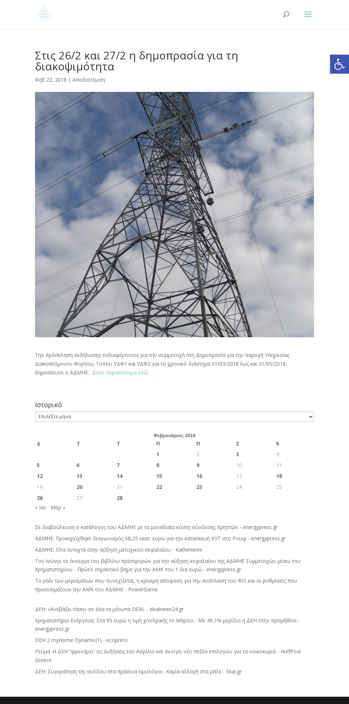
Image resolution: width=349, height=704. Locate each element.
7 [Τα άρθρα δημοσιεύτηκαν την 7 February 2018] (118, 465)
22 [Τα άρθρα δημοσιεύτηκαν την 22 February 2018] (159, 486)
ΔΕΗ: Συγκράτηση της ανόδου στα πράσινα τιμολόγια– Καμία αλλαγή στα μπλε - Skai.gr (138, 671)
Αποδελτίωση (88, 79)
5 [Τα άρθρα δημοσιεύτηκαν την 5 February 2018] (38, 465)
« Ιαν (40, 507)
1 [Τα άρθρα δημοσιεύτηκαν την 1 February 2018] (157, 454)
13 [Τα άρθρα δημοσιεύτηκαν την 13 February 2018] (79, 475)
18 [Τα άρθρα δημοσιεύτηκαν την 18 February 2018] (279, 475)
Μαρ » (58, 507)
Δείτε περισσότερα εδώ (119, 372)
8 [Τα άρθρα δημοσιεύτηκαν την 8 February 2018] (157, 465)
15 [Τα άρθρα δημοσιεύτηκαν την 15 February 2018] (159, 475)
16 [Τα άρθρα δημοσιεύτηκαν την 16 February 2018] (199, 475)
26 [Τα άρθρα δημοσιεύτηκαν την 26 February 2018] (40, 497)
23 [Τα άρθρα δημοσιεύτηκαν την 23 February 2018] (199, 486)
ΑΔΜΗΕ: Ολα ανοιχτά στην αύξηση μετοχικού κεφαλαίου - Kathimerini (118, 549)
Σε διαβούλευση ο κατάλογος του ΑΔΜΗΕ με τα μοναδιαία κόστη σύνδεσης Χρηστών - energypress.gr (156, 527)
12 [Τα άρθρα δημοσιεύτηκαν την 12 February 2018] (40, 475)
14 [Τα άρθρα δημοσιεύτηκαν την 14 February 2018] (119, 475)
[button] (339, 64)
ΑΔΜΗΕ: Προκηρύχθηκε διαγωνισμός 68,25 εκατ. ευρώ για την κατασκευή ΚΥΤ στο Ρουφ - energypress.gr (160, 538)
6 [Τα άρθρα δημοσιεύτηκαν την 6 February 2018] (78, 465)
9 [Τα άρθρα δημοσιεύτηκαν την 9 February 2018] (197, 465)
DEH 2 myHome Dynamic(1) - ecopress (81, 640)
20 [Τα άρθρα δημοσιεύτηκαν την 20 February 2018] (79, 486)
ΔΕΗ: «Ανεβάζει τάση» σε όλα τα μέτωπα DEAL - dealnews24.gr (109, 609)
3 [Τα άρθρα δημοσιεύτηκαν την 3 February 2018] (237, 454)
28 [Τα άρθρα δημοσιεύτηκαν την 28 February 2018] (119, 497)
